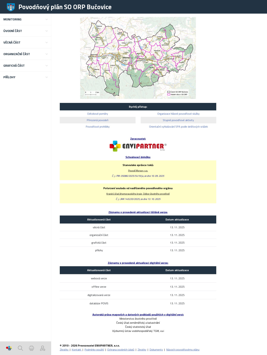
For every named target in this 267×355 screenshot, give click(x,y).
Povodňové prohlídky (98, 127)
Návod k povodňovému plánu (182, 350)
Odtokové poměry (97, 114)
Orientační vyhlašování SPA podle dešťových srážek (178, 127)
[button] (25, 19)
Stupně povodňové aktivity (178, 120)
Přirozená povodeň (97, 120)
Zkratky (64, 350)
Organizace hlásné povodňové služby (178, 114)
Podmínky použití (94, 350)
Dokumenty (156, 350)
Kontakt (77, 350)
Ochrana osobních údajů (120, 350)
